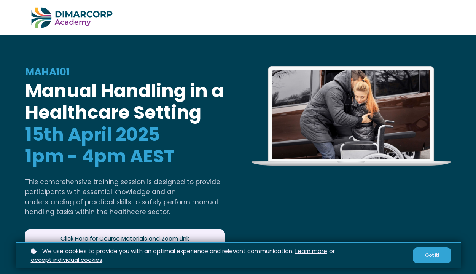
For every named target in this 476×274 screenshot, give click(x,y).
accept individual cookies (66, 260)
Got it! (432, 255)
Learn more (311, 251)
